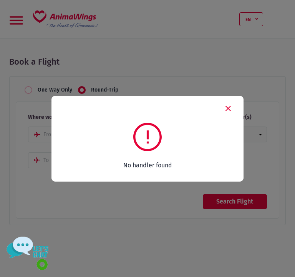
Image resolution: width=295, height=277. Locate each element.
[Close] (228, 108)
